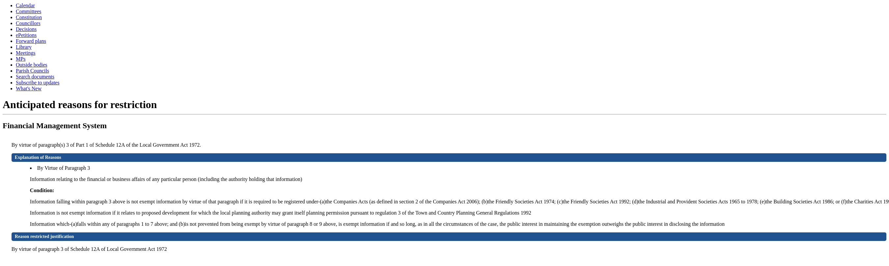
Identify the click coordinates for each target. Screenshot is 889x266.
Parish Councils (32, 71)
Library (24, 47)
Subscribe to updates (37, 82)
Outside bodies (31, 65)
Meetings (26, 53)
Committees (28, 11)
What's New (29, 88)
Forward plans (31, 41)
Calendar (25, 5)
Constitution (29, 17)
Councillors (28, 23)
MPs (20, 59)
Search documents (35, 76)
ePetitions (26, 35)
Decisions (26, 29)
